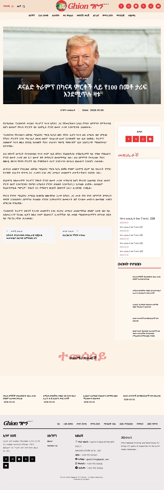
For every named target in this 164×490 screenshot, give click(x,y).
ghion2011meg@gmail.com (97, 459)
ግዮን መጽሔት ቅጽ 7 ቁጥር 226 (131, 235)
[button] (21, 6)
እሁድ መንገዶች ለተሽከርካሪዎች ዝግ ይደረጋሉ (142, 396)
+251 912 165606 (94, 463)
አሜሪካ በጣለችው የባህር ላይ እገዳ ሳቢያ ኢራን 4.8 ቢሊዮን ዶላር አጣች (147, 291)
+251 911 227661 (89, 455)
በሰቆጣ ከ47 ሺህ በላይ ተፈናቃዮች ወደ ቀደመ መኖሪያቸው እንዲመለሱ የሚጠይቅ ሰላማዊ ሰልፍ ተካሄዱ (146, 333)
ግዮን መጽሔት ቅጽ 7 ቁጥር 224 (131, 251)
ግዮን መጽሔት (68, 110)
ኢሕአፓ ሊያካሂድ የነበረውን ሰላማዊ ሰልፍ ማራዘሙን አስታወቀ (145, 305)
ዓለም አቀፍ (82, 78)
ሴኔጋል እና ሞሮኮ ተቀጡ (74, 235)
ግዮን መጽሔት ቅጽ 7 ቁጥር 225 (131, 243)
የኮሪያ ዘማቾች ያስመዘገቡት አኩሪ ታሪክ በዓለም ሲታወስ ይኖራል (146, 278)
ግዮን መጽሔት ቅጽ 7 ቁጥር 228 (137, 218)
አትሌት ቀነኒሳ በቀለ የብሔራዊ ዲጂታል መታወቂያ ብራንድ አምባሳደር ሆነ (24, 237)
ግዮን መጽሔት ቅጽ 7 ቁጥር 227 (131, 227)
